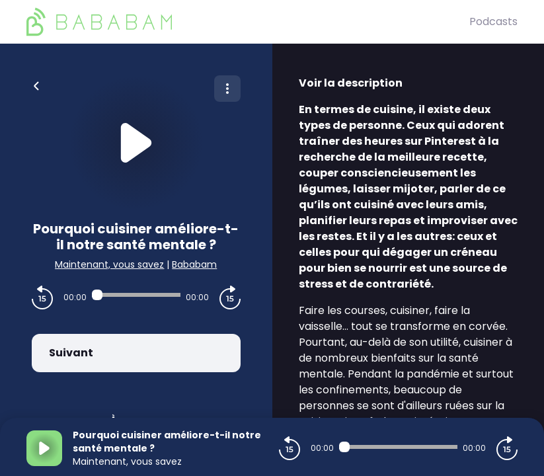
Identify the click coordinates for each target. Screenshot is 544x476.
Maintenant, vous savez (109, 264)
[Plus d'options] (227, 88)
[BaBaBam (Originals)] (247, 22)
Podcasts (493, 21)
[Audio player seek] (136, 295)
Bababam (194, 264)
